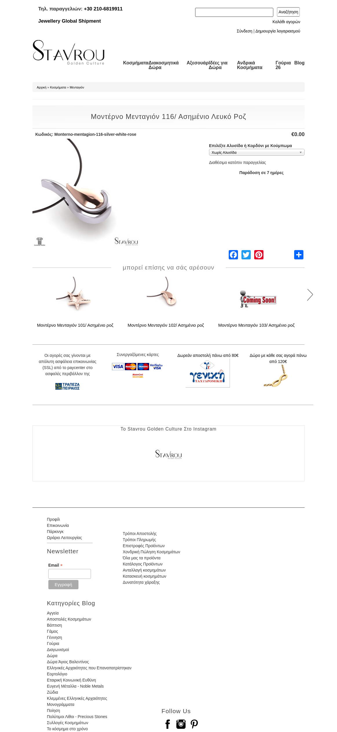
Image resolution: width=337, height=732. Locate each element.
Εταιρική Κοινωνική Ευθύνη (71, 680)
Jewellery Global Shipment (69, 21)
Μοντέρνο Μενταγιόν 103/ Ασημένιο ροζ (256, 325)
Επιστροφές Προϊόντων (144, 545)
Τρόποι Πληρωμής (139, 539)
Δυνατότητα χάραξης (141, 582)
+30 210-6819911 (103, 9)
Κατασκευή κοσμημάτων (144, 576)
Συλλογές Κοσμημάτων (67, 722)
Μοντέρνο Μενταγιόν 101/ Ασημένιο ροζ (75, 325)
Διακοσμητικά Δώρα (164, 65)
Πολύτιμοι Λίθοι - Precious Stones (77, 716)
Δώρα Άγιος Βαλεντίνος (68, 661)
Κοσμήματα (136, 62)
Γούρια (53, 643)
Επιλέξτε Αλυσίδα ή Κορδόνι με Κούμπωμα (250, 145)
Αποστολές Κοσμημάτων (69, 619)
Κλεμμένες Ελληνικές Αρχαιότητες (77, 698)
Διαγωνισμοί (58, 649)
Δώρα (52, 655)
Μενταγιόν (77, 87)
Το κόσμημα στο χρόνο (67, 728)
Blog (299, 62)
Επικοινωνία (58, 525)
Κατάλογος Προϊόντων (143, 564)
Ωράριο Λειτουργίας (64, 537)
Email (55, 565)
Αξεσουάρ (198, 62)
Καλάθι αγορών (286, 21)
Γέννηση (54, 637)
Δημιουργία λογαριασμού (277, 31)
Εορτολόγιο (57, 674)
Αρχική (41, 87)
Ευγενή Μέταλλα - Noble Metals (75, 686)
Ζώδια (52, 692)
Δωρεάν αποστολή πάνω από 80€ (208, 355)
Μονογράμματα (60, 704)
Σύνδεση (244, 31)
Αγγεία (53, 613)
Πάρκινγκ (55, 531)
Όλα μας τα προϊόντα (141, 558)
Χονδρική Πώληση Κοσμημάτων (151, 552)
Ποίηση (53, 710)
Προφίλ (53, 519)
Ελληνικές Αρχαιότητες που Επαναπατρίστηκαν (89, 668)
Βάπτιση (54, 625)
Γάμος (52, 631)
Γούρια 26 (283, 65)
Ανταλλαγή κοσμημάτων (144, 570)
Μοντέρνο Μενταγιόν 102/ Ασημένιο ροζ (166, 325)
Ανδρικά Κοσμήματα (250, 65)
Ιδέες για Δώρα (218, 65)
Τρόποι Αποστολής (140, 533)
